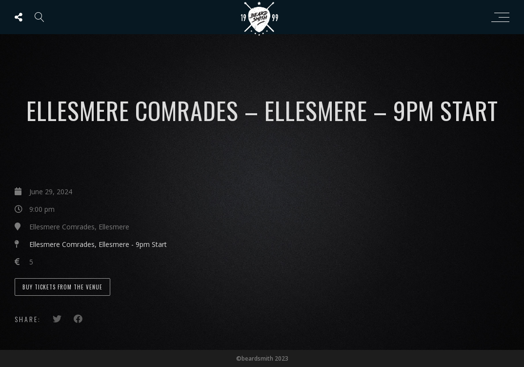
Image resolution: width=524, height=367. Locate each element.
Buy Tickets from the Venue (62, 287)
